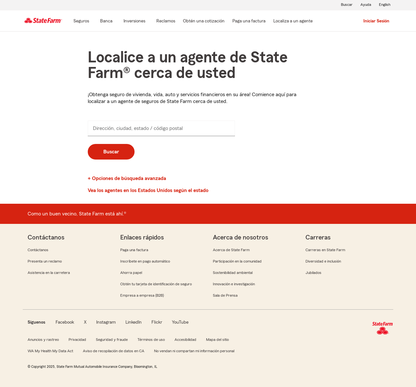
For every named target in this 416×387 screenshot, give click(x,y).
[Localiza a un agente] (293, 21)
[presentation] (161, 128)
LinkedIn (133, 322)
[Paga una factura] (249, 21)
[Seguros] (81, 21)
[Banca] (106, 21)
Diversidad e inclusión (323, 261)
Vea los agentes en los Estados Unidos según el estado (148, 190)
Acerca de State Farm (231, 250)
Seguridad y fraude (112, 340)
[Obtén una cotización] (203, 21)
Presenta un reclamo (45, 261)
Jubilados (313, 273)
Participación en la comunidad (237, 261)
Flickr (156, 322)
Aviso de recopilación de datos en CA (113, 351)
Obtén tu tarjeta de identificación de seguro (156, 284)
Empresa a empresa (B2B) (142, 295)
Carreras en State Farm (325, 250)
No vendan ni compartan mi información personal (194, 351)
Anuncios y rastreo (43, 340)
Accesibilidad (185, 340)
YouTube (180, 322)
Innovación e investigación (234, 284)
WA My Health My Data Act (50, 351)
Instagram (106, 322)
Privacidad (77, 340)
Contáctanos (38, 250)
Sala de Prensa (225, 295)
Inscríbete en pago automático (145, 261)
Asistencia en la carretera (49, 273)
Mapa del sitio (217, 340)
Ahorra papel (131, 273)
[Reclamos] (166, 21)
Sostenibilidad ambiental (233, 273)
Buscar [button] (111, 151)
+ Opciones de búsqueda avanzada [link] (127, 178)
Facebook (65, 322)
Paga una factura (134, 250)
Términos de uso (151, 340)
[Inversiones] (134, 21)
